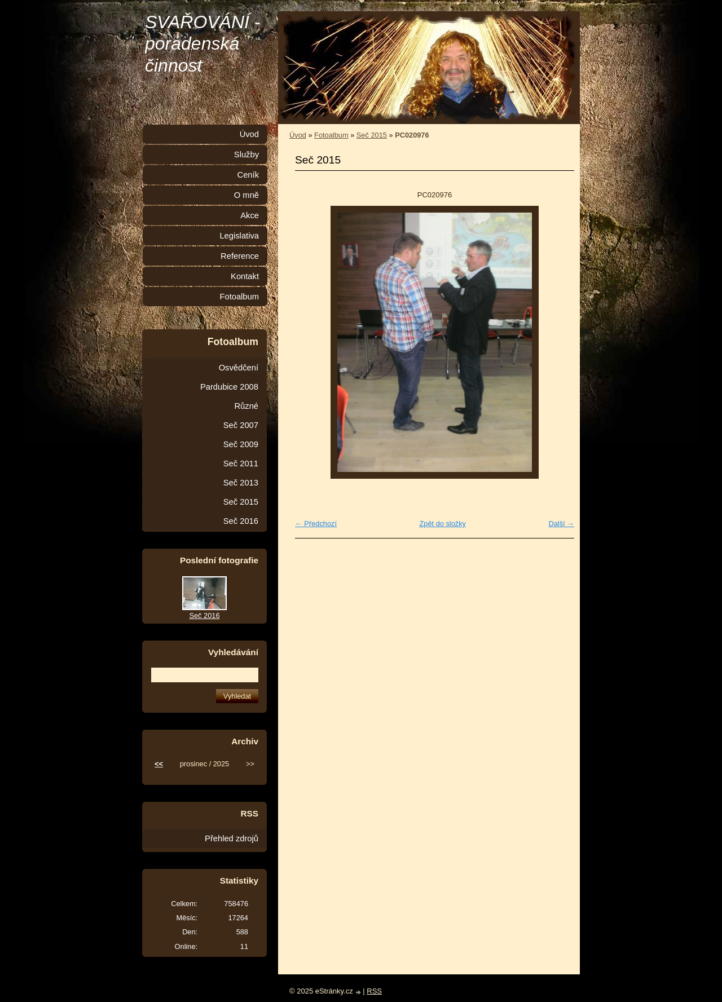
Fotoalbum (331, 135)
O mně (246, 195)
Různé (246, 405)
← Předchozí (316, 523)
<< (159, 764)
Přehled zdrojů (231, 838)
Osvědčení (238, 367)
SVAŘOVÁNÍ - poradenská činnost (203, 44)
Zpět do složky (442, 523)
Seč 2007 (240, 425)
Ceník (248, 174)
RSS (374, 991)
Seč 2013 (240, 482)
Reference (240, 256)
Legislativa (239, 235)
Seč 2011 (240, 463)
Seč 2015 (371, 135)
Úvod (297, 135)
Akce (249, 215)
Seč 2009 (240, 444)
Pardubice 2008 (229, 386)
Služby (246, 154)
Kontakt (245, 276)
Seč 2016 (240, 521)
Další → (561, 523)
